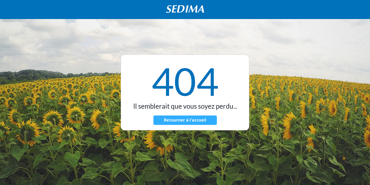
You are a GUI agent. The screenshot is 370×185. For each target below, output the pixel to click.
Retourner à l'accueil (185, 120)
